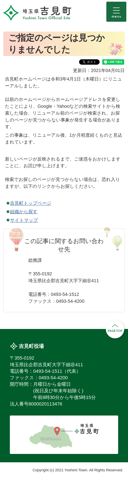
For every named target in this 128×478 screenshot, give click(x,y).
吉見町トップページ (30, 203)
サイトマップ (24, 220)
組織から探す (24, 211)
